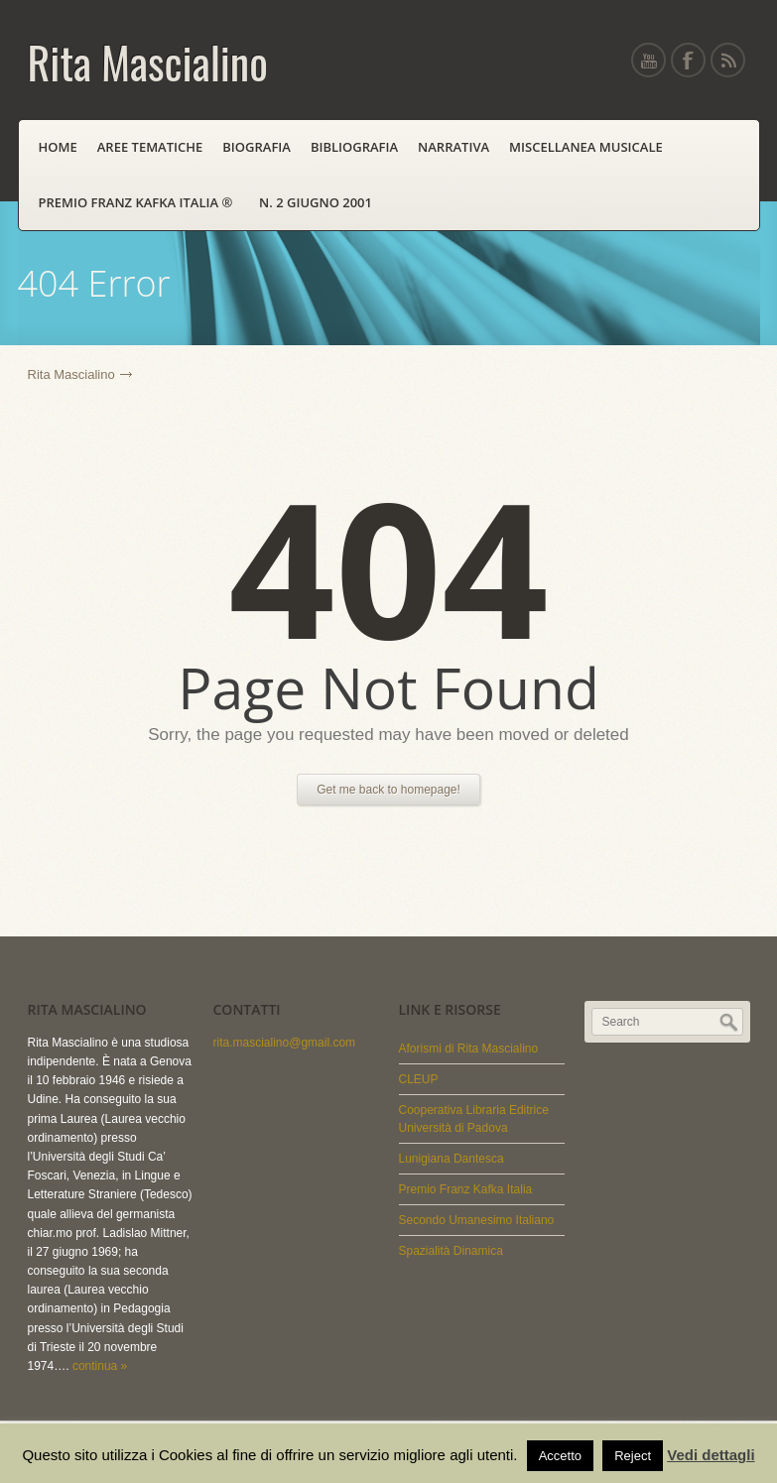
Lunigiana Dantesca (451, 1159)
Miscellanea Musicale (586, 147)
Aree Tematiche (150, 147)
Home (58, 147)
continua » (99, 1366)
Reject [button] (632, 1455)
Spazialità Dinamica (451, 1251)
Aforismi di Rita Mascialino (469, 1048)
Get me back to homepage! (388, 790)
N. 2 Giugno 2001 (315, 202)
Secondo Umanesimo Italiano (477, 1220)
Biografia (256, 147)
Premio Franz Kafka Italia (466, 1189)
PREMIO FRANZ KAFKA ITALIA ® (139, 202)
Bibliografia (354, 147)
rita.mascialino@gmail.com (284, 1043)
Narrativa (453, 147)
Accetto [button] (560, 1455)
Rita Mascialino (71, 374)
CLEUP (419, 1079)
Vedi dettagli (710, 1454)
